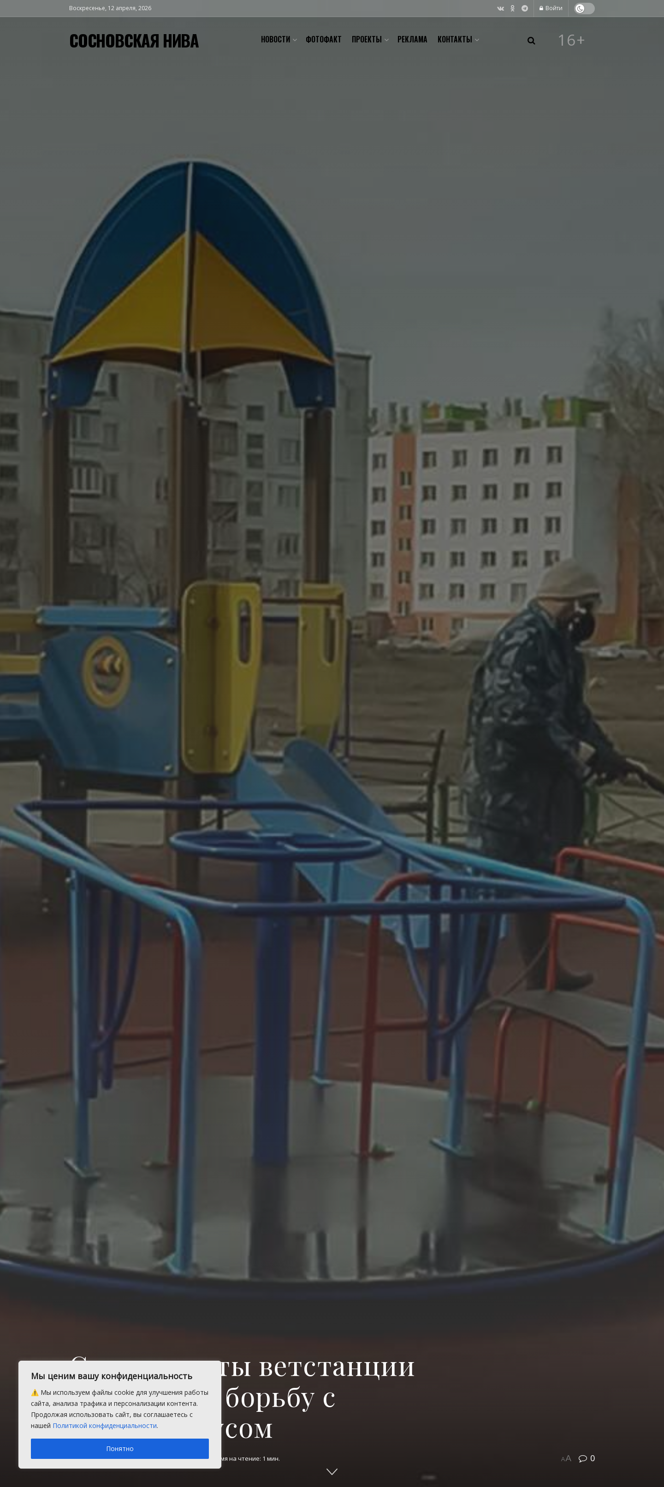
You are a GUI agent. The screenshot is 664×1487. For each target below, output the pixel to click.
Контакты (455, 39)
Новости (275, 39)
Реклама (412, 39)
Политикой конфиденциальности (105, 1425)
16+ (571, 40)
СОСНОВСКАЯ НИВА (134, 40)
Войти (551, 8)
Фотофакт (324, 39)
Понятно (120, 1448)
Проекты (367, 39)
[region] (119, 1415)
